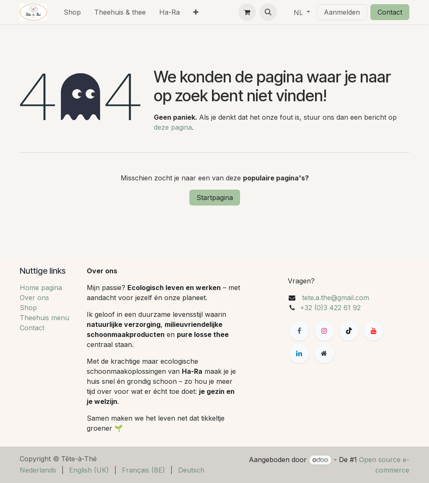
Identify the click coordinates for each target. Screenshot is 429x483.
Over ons (34, 297)
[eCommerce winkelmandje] (247, 12)
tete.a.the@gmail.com (335, 297)
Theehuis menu (44, 317)
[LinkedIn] (299, 353)
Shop (28, 307)
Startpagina (214, 197)
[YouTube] (374, 331)
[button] (268, 12)
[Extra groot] (324, 353)
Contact (389, 12)
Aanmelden (342, 12)
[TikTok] (349, 331)
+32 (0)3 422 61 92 (330, 307)
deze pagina (173, 127)
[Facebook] (299, 331)
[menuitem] (72, 12)
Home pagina (41, 287)
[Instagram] (324, 331)
